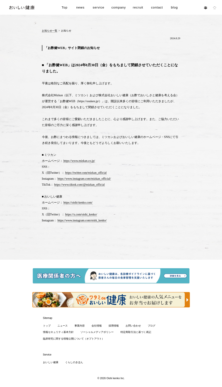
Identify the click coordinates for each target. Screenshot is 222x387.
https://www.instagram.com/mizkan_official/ (84, 178)
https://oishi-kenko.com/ (78, 202)
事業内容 (79, 325)
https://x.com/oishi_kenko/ (81, 214)
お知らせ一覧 (49, 30)
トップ (47, 325)
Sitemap (47, 318)
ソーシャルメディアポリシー (97, 332)
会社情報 (97, 325)
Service (47, 354)
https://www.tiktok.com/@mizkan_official (79, 184)
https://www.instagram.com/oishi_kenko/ (82, 220)
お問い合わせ (133, 325)
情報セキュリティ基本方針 (58, 332)
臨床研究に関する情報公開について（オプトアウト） (73, 338)
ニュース (62, 325)
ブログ (151, 325)
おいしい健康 (50, 362)
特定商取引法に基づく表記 (135, 332)
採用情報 (114, 325)
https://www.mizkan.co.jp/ (79, 160)
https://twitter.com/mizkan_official (86, 172)
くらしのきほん (74, 362)
